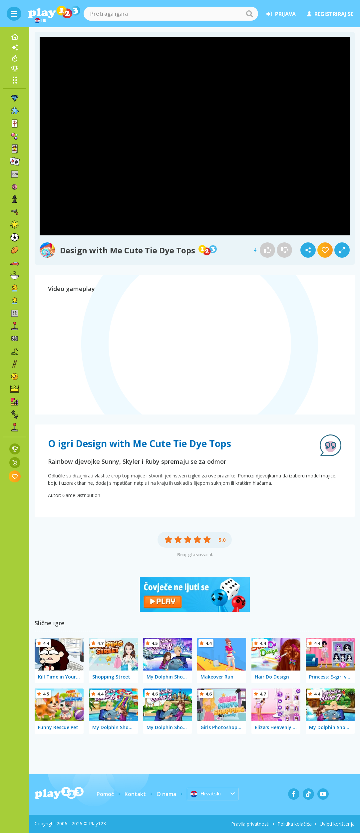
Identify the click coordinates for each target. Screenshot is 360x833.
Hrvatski (206, 793)
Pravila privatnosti (250, 824)
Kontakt (135, 794)
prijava (281, 14)
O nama (166, 794)
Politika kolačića (294, 824)
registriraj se (330, 14)
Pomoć (105, 794)
